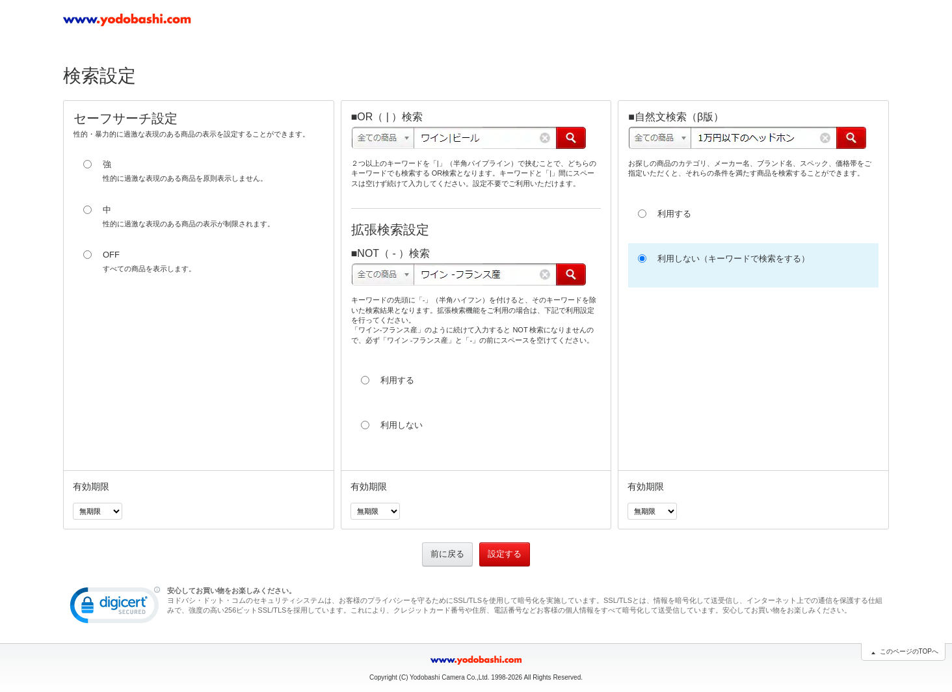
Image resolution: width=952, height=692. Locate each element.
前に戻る (447, 554)
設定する (505, 554)
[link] (115, 608)
